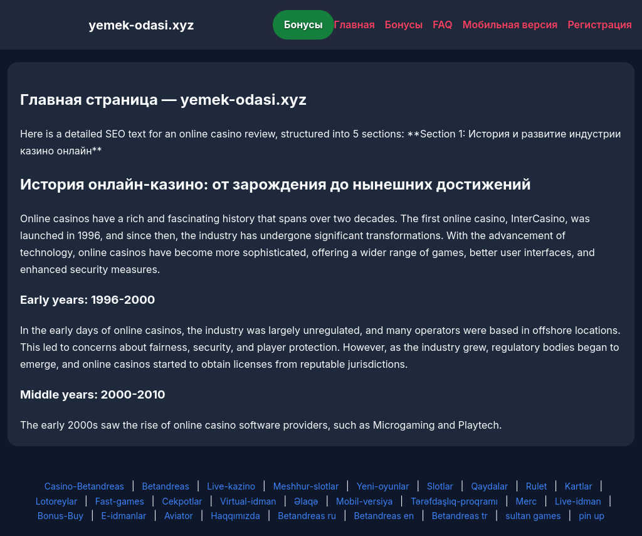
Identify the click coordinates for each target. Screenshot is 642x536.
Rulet (536, 486)
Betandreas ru (307, 515)
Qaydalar (489, 486)
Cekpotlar (182, 501)
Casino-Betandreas (84, 486)
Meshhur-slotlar (306, 486)
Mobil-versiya (364, 501)
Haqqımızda (235, 515)
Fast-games (119, 501)
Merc (526, 501)
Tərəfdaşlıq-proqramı (454, 501)
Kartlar (578, 486)
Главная (354, 24)
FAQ (442, 24)
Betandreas (165, 486)
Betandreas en (384, 515)
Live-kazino (231, 486)
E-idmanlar (124, 515)
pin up (591, 515)
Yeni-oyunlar (383, 486)
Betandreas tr (460, 515)
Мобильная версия (510, 24)
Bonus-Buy (60, 515)
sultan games (532, 515)
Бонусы (303, 24)
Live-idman (578, 501)
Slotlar (440, 486)
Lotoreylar (57, 501)
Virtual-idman (248, 501)
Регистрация (599, 24)
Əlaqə (306, 501)
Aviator (178, 515)
